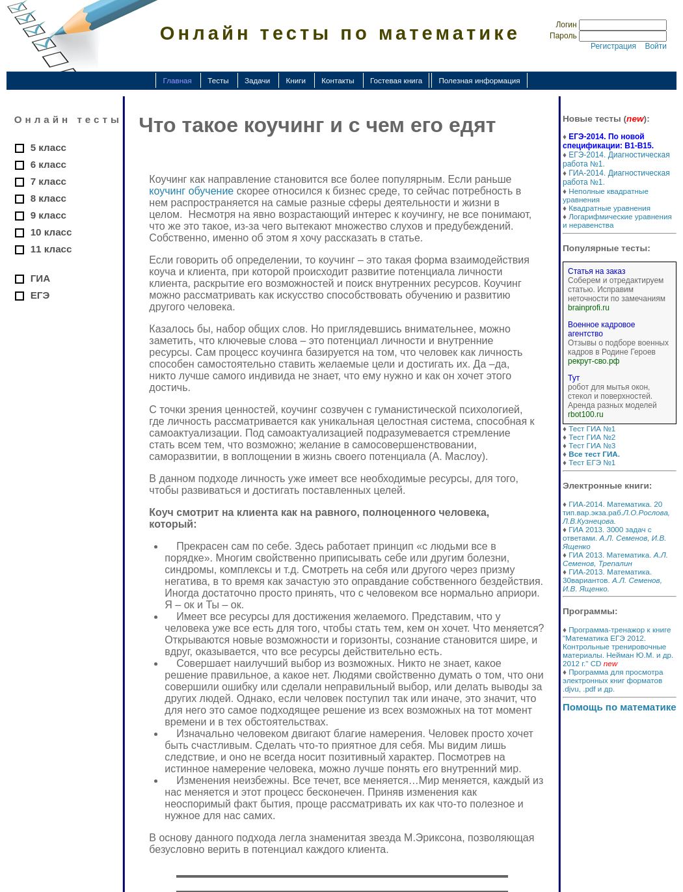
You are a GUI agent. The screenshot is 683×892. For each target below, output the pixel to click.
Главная (177, 80)
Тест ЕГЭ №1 (592, 462)
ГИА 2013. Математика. (615, 558)
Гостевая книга (396, 80)
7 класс (48, 181)
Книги (296, 80)
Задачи (257, 80)
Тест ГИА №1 (592, 428)
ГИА (40, 278)
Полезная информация (479, 80)
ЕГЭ (40, 295)
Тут (574, 378)
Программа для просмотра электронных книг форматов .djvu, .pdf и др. (613, 680)
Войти (656, 46)
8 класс (48, 198)
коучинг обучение (191, 190)
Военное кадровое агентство (601, 329)
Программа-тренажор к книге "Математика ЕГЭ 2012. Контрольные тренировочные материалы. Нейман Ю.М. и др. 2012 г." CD (618, 646)
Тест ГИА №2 (592, 437)
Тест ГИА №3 (592, 445)
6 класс (48, 164)
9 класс (48, 215)
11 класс (51, 248)
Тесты (218, 80)
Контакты (337, 80)
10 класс (51, 231)
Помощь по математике (619, 706)
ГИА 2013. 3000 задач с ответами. (614, 537)
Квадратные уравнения (609, 208)
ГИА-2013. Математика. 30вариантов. (612, 580)
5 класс (48, 147)
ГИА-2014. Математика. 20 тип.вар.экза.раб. (616, 512)
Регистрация (613, 46)
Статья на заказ (596, 271)
